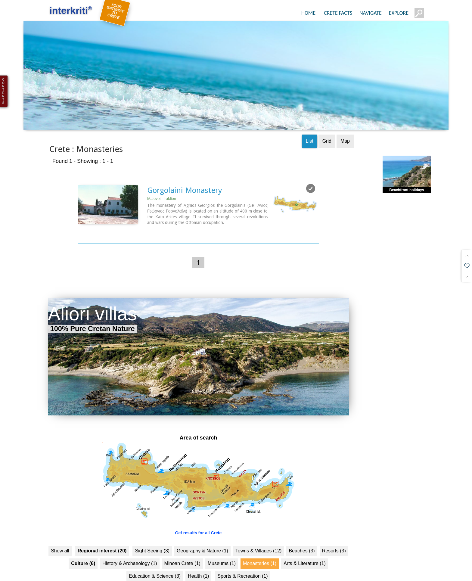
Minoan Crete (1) (182, 546)
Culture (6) (83, 546)
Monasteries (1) (259, 546)
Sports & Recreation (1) (242, 559)
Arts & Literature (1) (305, 546)
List (309, 124)
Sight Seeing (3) (152, 534)
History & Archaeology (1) (129, 546)
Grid (326, 124)
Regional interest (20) (102, 534)
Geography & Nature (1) (202, 534)
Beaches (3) (302, 534)
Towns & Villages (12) (258, 534)
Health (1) (198, 559)
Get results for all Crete (198, 516)
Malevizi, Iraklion (161, 182)
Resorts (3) (334, 534)
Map (345, 124)
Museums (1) (222, 546)
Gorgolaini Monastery (184, 173)
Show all (60, 534)
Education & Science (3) (155, 559)
